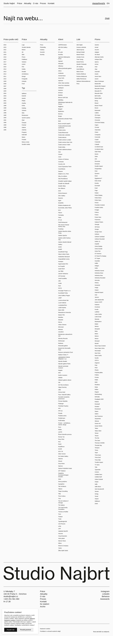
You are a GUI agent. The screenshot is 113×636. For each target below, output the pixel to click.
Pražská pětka (99, 372)
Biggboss (60, 106)
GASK (60, 247)
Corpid (96, 139)
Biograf (60, 109)
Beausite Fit (98, 91)
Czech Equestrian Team (64, 166)
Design (24, 76)
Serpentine (98, 418)
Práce (42, 591)
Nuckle (97, 358)
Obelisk (60, 377)
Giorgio (97, 229)
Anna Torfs (61, 78)
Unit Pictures (61, 524)
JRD (59, 281)
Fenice (96, 202)
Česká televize (62, 137)
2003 (5, 96)
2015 (5, 66)
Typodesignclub (62, 521)
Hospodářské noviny (63, 259)
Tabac (96, 428)
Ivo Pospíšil (61, 266)
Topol (96, 452)
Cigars (96, 125)
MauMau (60, 317)
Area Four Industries (63, 85)
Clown (96, 132)
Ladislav (97, 312)
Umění (23, 64)
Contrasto (61, 161)
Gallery (60, 244)
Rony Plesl (61, 439)
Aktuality (43, 594)
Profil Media (61, 420)
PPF (59, 408)
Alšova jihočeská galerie (65, 68)
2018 (5, 59)
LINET (60, 298)
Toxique (60, 516)
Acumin (97, 49)
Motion (24, 49)
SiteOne (60, 458)
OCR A (97, 360)
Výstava (24, 62)
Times (96, 450)
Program (24, 132)
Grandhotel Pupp (63, 252)
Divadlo (24, 71)
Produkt (24, 139)
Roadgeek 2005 (99, 399)
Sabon (96, 413)
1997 (5, 110)
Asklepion (61, 88)
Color (59, 157)
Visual (96, 496)
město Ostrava (62, 324)
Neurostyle (98, 350)
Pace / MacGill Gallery (64, 394)
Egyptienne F (98, 178)
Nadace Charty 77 (63, 354)
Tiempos (97, 447)
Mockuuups (61, 341)
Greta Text (97, 251)
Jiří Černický (61, 276)
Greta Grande (98, 248)
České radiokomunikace (64, 149)
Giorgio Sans (98, 231)
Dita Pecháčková (63, 178)
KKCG (60, 288)
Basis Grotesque (99, 81)
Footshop (60, 229)
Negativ (60, 370)
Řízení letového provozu (65, 434)
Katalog (24, 108)
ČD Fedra (97, 115)
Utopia (96, 481)
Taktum (60, 489)
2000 (5, 103)
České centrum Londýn (64, 140)
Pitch (96, 367)
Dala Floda (98, 151)
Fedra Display (98, 195)
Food (23, 83)
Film (23, 66)
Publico (97, 375)
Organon (97, 363)
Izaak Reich (61, 268)
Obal (23, 120)
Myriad (96, 343)
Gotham (97, 234)
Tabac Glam (98, 431)
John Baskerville (99, 299)
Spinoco (60, 466)
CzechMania (61, 169)
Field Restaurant (62, 222)
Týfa (96, 467)
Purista (97, 377)
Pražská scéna (62, 415)
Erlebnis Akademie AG (64, 205)
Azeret (96, 79)
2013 (5, 71)
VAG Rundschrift (99, 489)
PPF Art (60, 411)
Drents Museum (62, 193)
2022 (5, 49)
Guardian (97, 261)
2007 (5, 86)
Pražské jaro (61, 418)
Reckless (97, 384)
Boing (96, 100)
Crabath (97, 144)
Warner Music (62, 541)
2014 (5, 69)
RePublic (97, 397)
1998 (5, 108)
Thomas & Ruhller (63, 511)
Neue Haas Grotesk (100, 346)
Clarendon (97, 130)
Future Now (98, 217)
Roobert (97, 406)
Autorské (97, 71)
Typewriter (97, 469)
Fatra (59, 217)
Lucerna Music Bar (63, 300)
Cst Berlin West (99, 149)
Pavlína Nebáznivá (82, 76)
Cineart (60, 154)
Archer (96, 64)
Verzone (60, 533)
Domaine (97, 164)
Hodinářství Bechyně (64, 256)
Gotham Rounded (100, 239)
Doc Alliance (61, 188)
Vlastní (97, 498)
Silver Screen (62, 454)
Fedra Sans (98, 200)
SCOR (60, 449)
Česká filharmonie (63, 132)
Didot (96, 156)
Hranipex (60, 261)
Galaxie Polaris (99, 222)
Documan (97, 161)
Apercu (97, 62)
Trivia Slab (98, 460)
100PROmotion (62, 45)
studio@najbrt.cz (11, 596)
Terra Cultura (61, 496)
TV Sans (97, 464)
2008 (5, 83)
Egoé (59, 200)
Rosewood (98, 409)
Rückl (59, 444)
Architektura (25, 74)
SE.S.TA (60, 451)
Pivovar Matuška (62, 401)
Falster (97, 193)
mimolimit (60, 332)
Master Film (61, 315)
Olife (59, 389)
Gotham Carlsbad (99, 236)
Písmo (23, 57)
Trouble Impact (99, 462)
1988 (5, 127)
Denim (96, 154)
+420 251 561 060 (11, 599)
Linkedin (105, 594)
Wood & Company (63, 545)
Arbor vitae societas (63, 83)
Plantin (97, 370)
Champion (97, 117)
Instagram (105, 591)
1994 (5, 117)
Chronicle (97, 120)
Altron (60, 71)
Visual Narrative (62, 536)
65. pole (60, 52)
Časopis (24, 122)
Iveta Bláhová (80, 69)
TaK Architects (62, 486)
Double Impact (99, 166)
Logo (23, 45)
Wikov (60, 543)
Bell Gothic (98, 96)
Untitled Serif (98, 477)
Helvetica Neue (99, 273)
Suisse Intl (97, 423)
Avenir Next (98, 76)
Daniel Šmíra (80, 62)
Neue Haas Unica (99, 348)
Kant (59, 285)
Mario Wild (61, 310)
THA (59, 498)
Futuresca (97, 219)
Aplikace (24, 93)
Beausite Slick (98, 93)
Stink (59, 479)
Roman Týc (61, 437)
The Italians (61, 505)
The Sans (97, 440)
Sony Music (61, 463)
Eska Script (98, 180)
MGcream (61, 327)
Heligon (97, 265)
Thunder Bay (98, 445)
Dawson (60, 171)
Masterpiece (98, 321)
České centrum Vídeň (64, 144)
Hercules (97, 280)
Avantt (96, 74)
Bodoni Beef (98, 98)
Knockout (97, 307)
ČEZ (59, 152)
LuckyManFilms (62, 305)
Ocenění (42, 52)
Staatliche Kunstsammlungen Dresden (63, 475)
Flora (78, 83)
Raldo (96, 379)
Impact (96, 290)
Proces (43, 599)
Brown (96, 108)
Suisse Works (98, 426)
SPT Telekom (62, 471)
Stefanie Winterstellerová (83, 81)
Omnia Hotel (61, 392)
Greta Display (98, 246)
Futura (96, 214)
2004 (5, 93)
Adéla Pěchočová (81, 79)
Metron (97, 336)
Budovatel (97, 110)
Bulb (59, 121)
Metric (96, 333)
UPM (59, 526)
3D (22, 52)
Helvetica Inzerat (99, 270)
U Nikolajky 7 (9, 591)
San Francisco (99, 416)
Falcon (60, 212)
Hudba (23, 69)
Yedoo (60, 548)
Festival (24, 125)
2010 (5, 79)
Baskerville (98, 83)
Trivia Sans (98, 455)
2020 (5, 54)
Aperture (60, 80)
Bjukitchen (61, 111)
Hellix (96, 268)
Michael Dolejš (81, 52)
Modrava (60, 343)
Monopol (97, 341)
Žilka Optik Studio (63, 550)
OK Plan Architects (63, 385)
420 (59, 49)
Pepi (96, 365)
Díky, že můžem (62, 176)
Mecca (60, 322)
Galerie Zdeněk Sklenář (64, 242)
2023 (5, 47)
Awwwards (104, 599)
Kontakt (43, 601)
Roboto (97, 401)
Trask (59, 519)
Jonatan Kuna (80, 57)
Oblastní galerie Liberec (64, 380)
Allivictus (60, 66)
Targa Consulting (63, 491)
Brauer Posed (98, 105)
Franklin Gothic (99, 207)
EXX (59, 210)
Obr (59, 382)
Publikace (24, 59)
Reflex (60, 429)
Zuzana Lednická (81, 47)
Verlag (96, 494)
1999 (5, 105)
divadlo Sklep (62, 186)
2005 (5, 91)
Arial (96, 66)
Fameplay (61, 215)
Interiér (24, 98)
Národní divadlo (62, 361)
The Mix (97, 438)
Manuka (97, 319)
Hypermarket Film (63, 264)
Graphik (97, 244)
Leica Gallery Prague (64, 295)
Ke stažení (44, 604)
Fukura (97, 212)
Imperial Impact (99, 292)
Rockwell (97, 404)
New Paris (97, 353)
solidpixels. (106, 631)
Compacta (97, 134)
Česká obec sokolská (64, 135)
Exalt (96, 188)
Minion (96, 338)
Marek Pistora (80, 54)
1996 (5, 113)
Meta (96, 331)
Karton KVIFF (98, 302)
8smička (60, 54)
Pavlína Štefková (81, 74)
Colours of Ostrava (63, 159)
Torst (59, 514)
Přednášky (43, 47)
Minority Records (63, 338)
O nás (42, 596)
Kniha (23, 105)
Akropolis (60, 63)
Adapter (97, 52)
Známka (24, 130)
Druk (96, 171)
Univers (97, 472)
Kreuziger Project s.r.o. (64, 290)
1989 (5, 125)
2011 (5, 76)
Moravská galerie (63, 345)
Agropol (60, 61)
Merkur (97, 326)
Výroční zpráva (26, 117)
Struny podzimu (62, 481)
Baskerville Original (100, 86)
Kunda (96, 309)
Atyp (96, 69)
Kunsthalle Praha (63, 293)
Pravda (60, 413)
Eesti (96, 176)
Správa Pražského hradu (65, 468)
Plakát (23, 100)
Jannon (97, 297)
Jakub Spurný (80, 49)
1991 (5, 120)
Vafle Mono (98, 486)
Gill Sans (97, 227)
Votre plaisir (61, 538)
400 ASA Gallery (62, 47)
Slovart (60, 461)
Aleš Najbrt (80, 45)
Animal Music (62, 75)
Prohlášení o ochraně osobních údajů (50, 631)
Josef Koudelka (62, 278)
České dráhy (61, 147)
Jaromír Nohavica (63, 273)
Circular (97, 127)
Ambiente (60, 73)
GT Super (97, 258)
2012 (5, 74)
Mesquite (97, 329)
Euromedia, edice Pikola (65, 207)
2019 (5, 57)
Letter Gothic (98, 314)
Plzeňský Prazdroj (63, 406)
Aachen (97, 45)
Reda (96, 387)
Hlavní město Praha (63, 254)
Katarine (97, 304)
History (97, 282)
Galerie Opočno (62, 235)
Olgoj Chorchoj (62, 387)
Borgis (60, 116)
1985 (5, 130)
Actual (96, 47)
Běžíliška (60, 100)
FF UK (60, 220)
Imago (96, 287)
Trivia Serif (98, 457)
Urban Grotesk (99, 479)
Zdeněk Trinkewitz (82, 64)
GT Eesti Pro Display (100, 256)
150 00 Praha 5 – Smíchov (15, 594)
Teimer (96, 433)
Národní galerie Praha (64, 363)
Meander (60, 319)
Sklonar (97, 421)
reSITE (60, 432)
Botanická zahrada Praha (65, 118)
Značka (24, 103)
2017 (5, 62)
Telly (59, 493)
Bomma (60, 114)
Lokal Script (98, 316)
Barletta (60, 95)
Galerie (24, 127)
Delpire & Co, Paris (63, 173)
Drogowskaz (98, 168)
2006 (5, 88)
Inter (96, 295)
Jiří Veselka (80, 66)
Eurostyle (97, 185)
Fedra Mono (98, 197)
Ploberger (61, 403)
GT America (98, 253)
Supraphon (61, 484)
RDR (96, 382)
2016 (5, 64)
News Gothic (98, 355)
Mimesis (60, 329)
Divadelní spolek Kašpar (65, 181)
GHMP (60, 249)
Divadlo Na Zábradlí (63, 183)
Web (23, 54)
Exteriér (24, 96)
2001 (5, 100)
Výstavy (42, 49)
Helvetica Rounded (100, 278)
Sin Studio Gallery (63, 456)
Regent (97, 392)
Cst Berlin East (99, 146)
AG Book (97, 54)
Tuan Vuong (80, 59)
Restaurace (25, 115)
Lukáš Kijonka (62, 307)
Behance (105, 596)
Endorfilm (60, 203)
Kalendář (24, 134)
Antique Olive (98, 59)
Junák (60, 283)
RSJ (59, 441)
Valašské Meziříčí (63, 531)
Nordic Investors (62, 375)
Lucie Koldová (62, 302)
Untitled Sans (98, 474)
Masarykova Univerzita (64, 312)
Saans (96, 411)
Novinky (42, 54)
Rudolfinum (61, 446)
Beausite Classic (99, 88)
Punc (59, 427)
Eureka (97, 183)
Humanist (97, 285)
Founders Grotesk (100, 205)
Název (23, 137)
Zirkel (96, 503)
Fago (96, 190)
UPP (59, 528)
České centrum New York (65, 142)
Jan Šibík (60, 271)
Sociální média (26, 144)
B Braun (60, 92)
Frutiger (97, 210)
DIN (96, 159)
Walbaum (97, 501)
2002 (5, 98)
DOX (59, 191)
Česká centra (62, 130)
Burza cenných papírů (64, 123)
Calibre (97, 113)
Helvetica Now (99, 275)
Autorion (60, 90)
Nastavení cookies (45, 628)
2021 (5, 52)
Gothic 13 (97, 241)
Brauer (96, 103)
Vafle (96, 484)
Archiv (42, 606)
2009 (5, 81)
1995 (5, 115)
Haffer (96, 263)
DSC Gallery (61, 195)
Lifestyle (24, 81)
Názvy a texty (25, 142)
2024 (5, 45)
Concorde (97, 137)
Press (41, 45)
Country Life (61, 164)
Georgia (97, 224)
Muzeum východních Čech (65, 352)
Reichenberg (98, 394)
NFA (59, 372)
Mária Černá (80, 71)
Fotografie (24, 79)
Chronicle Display (99, 122)
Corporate (97, 142)
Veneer (97, 491)
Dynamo (60, 198)
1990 (5, 122)
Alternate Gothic (99, 57)
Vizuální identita (26, 47)
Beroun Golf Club (63, 97)
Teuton (96, 435)
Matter (96, 324)
